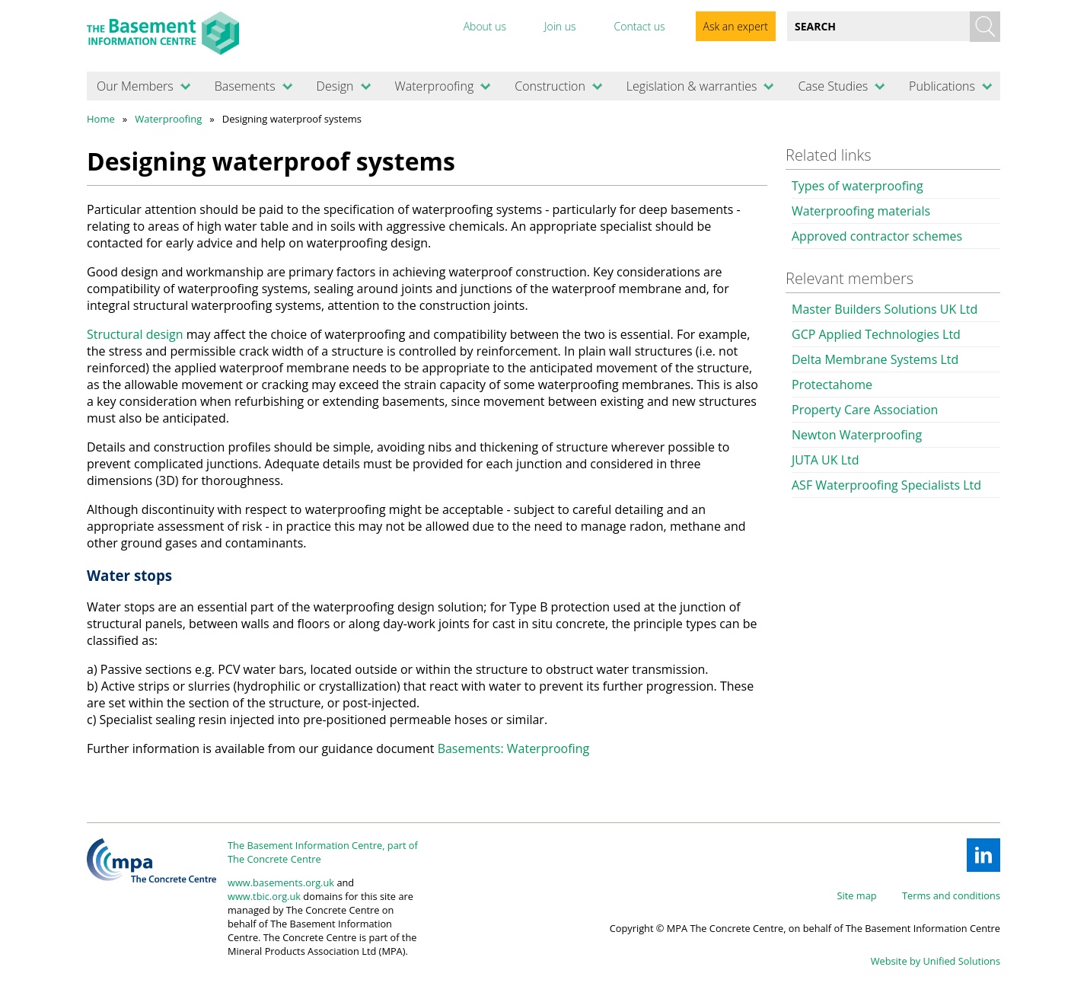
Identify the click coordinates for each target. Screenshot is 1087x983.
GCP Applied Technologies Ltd (876, 334)
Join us (560, 26)
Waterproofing (433, 86)
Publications (942, 86)
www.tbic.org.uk (264, 896)
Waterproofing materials (861, 211)
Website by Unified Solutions (935, 961)
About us (485, 26)
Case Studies (833, 86)
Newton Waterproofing (857, 434)
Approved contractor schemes (877, 236)
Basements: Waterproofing (514, 748)
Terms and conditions (951, 895)
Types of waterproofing (857, 185)
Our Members (135, 86)
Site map (857, 895)
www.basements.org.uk (281, 882)
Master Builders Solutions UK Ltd (884, 309)
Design (335, 86)
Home (101, 119)
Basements (245, 86)
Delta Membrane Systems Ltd (875, 359)
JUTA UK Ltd (825, 460)
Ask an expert (735, 26)
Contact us (639, 26)
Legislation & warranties (691, 86)
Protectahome (832, 384)
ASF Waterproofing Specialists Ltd (886, 485)
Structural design (135, 334)
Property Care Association (865, 409)
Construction (550, 86)
